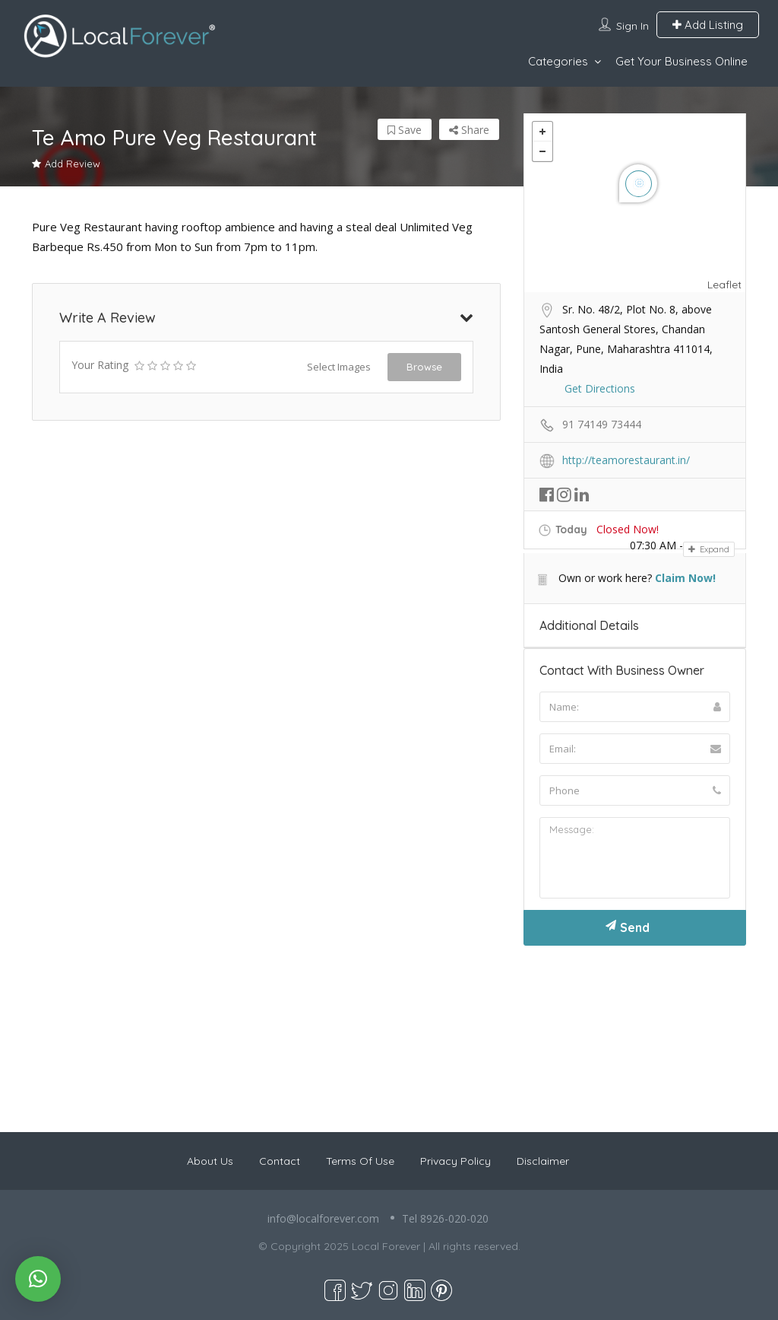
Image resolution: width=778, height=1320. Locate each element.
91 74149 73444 (601, 424)
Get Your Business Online (681, 61)
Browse (424, 367)
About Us (210, 1161)
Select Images (339, 367)
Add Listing (707, 24)
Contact (279, 1161)
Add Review (66, 163)
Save (404, 129)
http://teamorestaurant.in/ (626, 460)
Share (469, 129)
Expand (708, 549)
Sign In (632, 26)
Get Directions (600, 388)
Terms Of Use (360, 1161)
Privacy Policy (455, 1161)
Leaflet (724, 284)
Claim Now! (685, 578)
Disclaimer (543, 1161)
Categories (558, 61)
